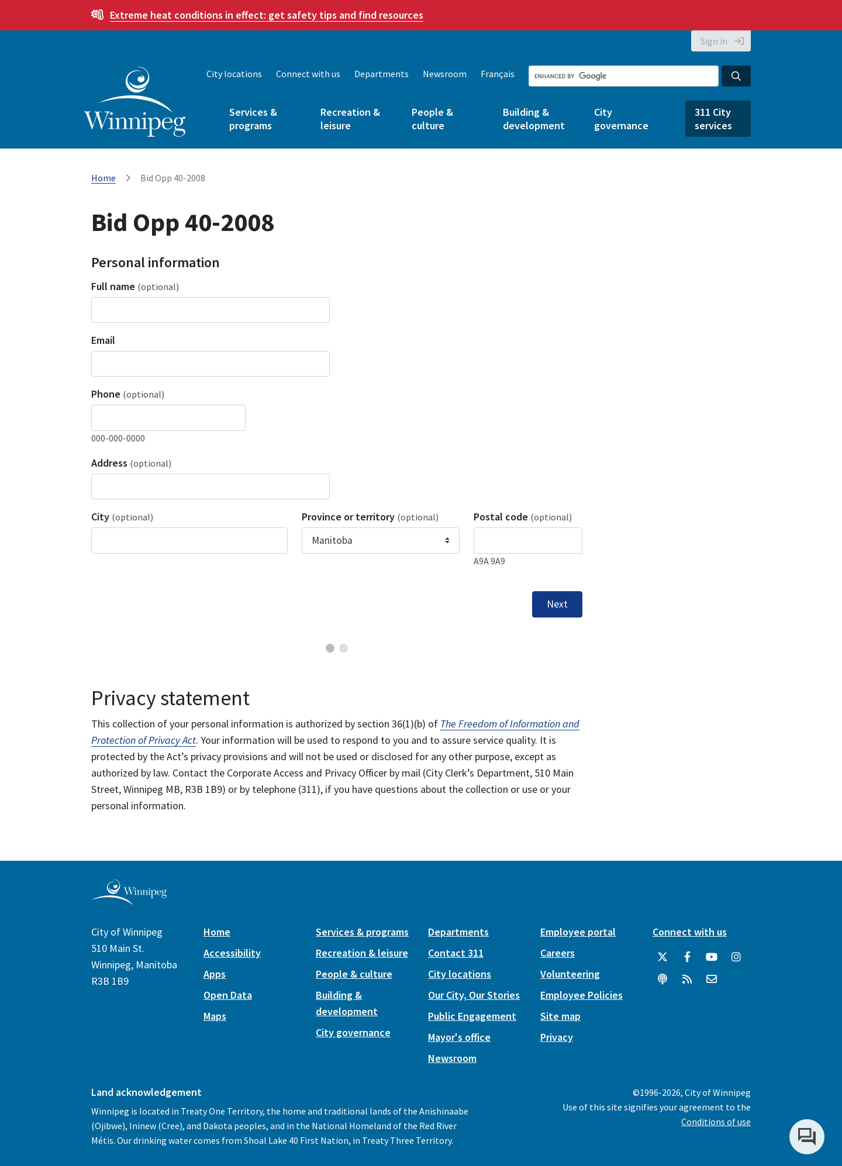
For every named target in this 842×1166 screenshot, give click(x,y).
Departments (381, 74)
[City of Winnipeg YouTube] (712, 957)
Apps (214, 974)
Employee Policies (581, 995)
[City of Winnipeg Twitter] (662, 957)
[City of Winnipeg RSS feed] (687, 979)
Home (103, 178)
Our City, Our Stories (474, 995)
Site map (560, 1016)
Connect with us (308, 74)
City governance (621, 118)
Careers (557, 953)
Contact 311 (456, 953)
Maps (214, 1016)
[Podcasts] (662, 979)
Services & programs (253, 118)
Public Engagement (472, 1016)
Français (498, 74)
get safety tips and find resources (266, 15)
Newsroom (445, 74)
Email (103, 340)
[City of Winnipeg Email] (712, 979)
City (122, 516)
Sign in (713, 41)
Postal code (523, 516)
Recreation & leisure (350, 118)
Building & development (534, 118)
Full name (135, 286)
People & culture (432, 118)
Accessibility (232, 953)
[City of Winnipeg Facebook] (687, 957)
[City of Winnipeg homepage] (129, 900)
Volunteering (570, 974)
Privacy (556, 1037)
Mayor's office (459, 1037)
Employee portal (578, 932)
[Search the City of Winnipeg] (624, 76)
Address (131, 463)
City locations (234, 74)
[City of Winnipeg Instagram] (736, 957)
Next (557, 604)
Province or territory (370, 516)
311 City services (713, 118)
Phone (127, 394)
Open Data (227, 995)
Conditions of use (716, 1121)
